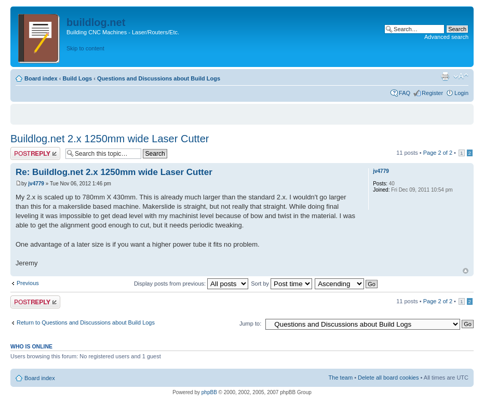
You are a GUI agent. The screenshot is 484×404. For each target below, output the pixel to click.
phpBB (209, 392)
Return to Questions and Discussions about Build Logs (86, 322)
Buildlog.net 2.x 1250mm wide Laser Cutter (109, 138)
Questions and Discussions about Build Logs (158, 78)
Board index (41, 78)
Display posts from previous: (191, 283)
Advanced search (446, 37)
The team (341, 377)
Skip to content (85, 48)
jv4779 (36, 183)
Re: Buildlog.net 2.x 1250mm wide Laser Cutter (114, 172)
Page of (437, 153)
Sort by (281, 283)
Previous (28, 283)
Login (461, 93)
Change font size (460, 76)
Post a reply (35, 153)
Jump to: (250, 323)
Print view (445, 76)
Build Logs (77, 78)
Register (432, 93)
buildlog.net (95, 22)
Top (465, 271)
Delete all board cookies (388, 377)
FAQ (404, 93)
